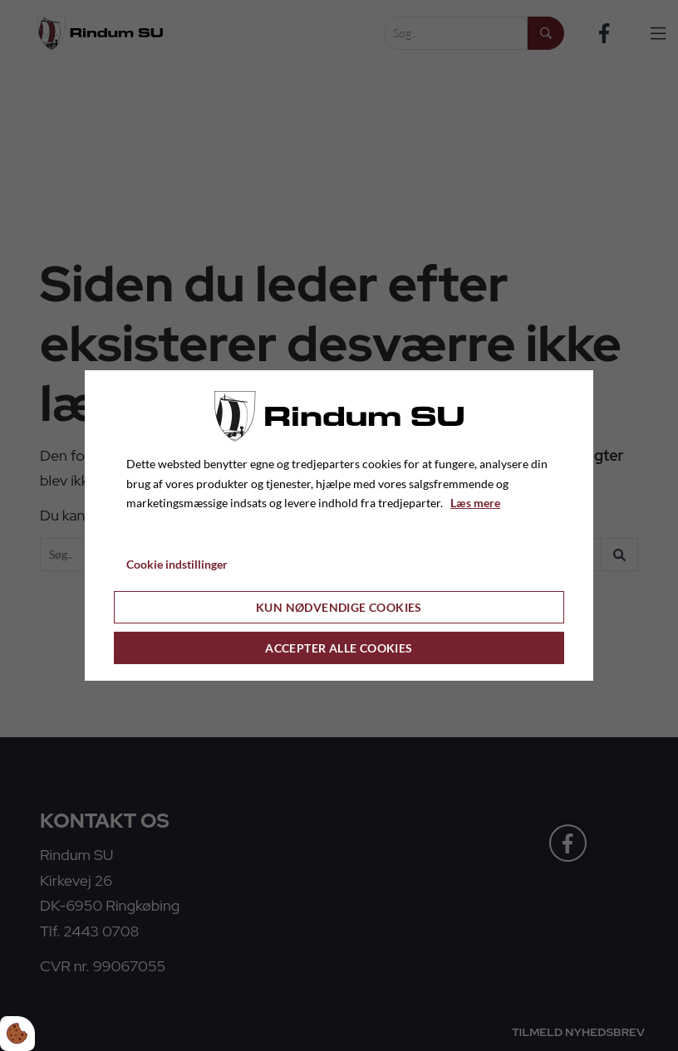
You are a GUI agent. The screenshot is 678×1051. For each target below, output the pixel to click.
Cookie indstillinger (177, 564)
